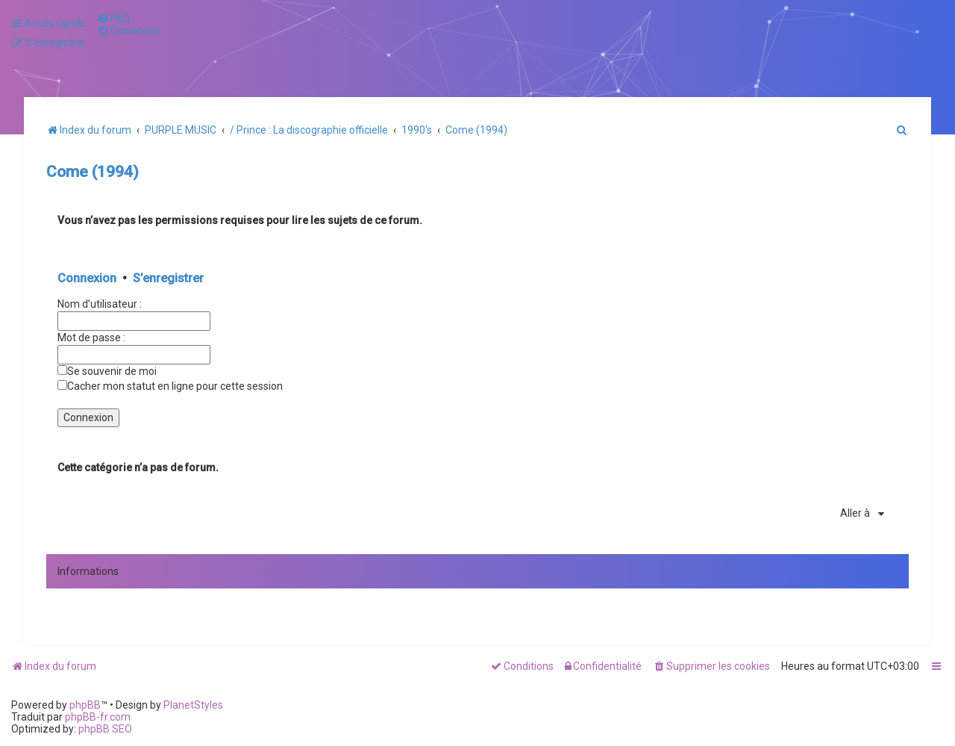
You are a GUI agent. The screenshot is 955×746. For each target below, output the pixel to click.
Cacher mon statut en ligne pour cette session (170, 386)
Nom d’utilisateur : (99, 304)
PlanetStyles (193, 705)
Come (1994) (92, 172)
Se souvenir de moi (107, 371)
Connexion (86, 278)
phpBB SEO (105, 729)
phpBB (85, 705)
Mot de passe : (91, 338)
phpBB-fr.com (98, 717)
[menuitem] (113, 19)
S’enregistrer (168, 278)
